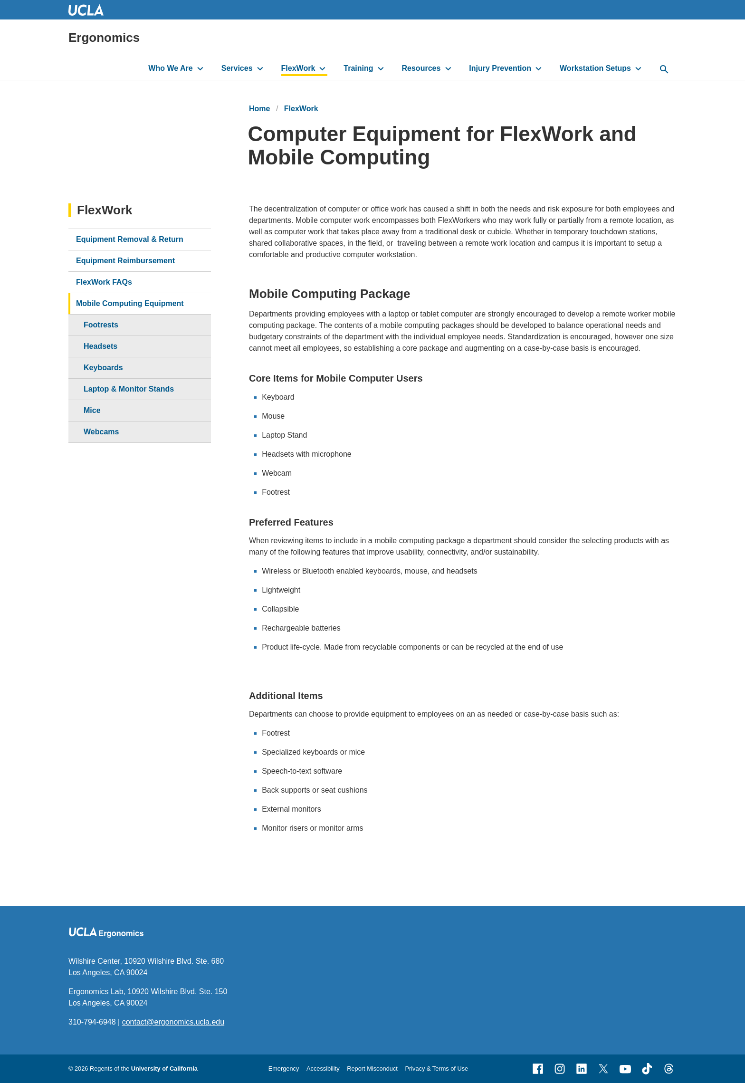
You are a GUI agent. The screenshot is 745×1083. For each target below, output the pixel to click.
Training (358, 68)
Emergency (283, 1068)
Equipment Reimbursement (125, 261)
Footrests (101, 325)
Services (237, 68)
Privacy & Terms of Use (436, 1068)
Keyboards (103, 368)
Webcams (101, 432)
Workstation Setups (595, 68)
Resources (421, 68)
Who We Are (170, 68)
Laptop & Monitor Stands (129, 389)
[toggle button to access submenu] (200, 68)
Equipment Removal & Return (129, 239)
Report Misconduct (372, 1068)
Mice (92, 410)
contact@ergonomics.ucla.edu (173, 1022)
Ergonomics (104, 37)
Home (259, 109)
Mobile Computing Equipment (130, 303)
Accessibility (323, 1068)
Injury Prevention (500, 68)
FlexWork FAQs (104, 282)
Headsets (100, 346)
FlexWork (298, 68)
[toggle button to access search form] (664, 69)
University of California (164, 1068)
